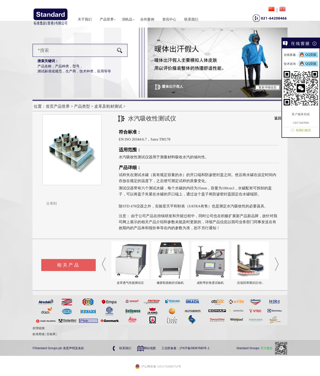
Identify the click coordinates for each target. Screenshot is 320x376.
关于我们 (85, 19)
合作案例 (147, 19)
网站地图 (150, 348)
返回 (277, 118)
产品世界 (107, 19)
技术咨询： (301, 64)
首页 (50, 106)
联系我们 (191, 19)
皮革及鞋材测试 (108, 106)
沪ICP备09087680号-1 (195, 348)
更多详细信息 (267, 87)
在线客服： (301, 55)
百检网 (51, 334)
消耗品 (127, 19)
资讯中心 (169, 19)
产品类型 (82, 106)
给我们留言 (303, 130)
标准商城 (38, 334)
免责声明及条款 (73, 348)
